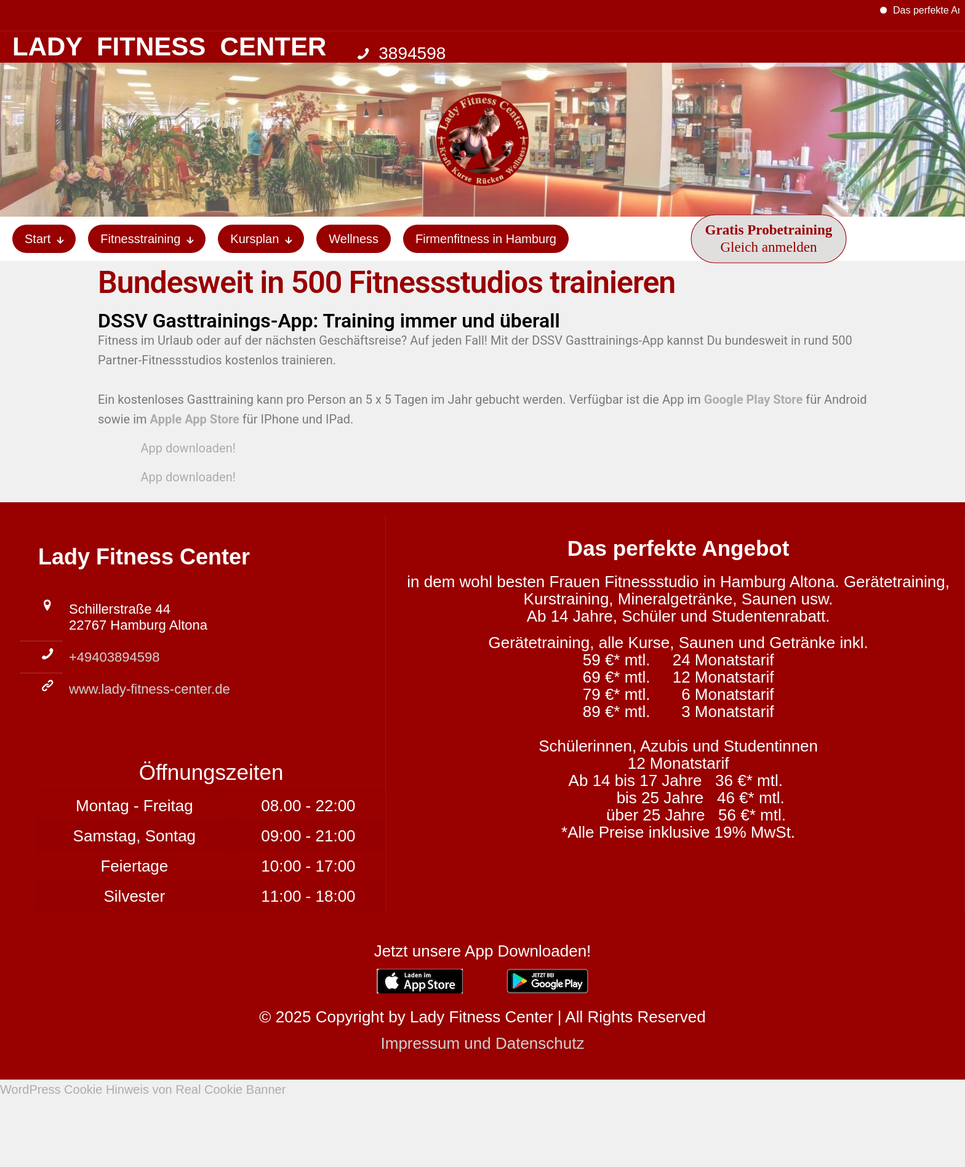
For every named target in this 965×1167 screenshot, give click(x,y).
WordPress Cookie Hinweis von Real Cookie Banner (143, 1089)
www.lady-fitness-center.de (149, 689)
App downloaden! (182, 448)
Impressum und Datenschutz (483, 1043)
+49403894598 (114, 657)
